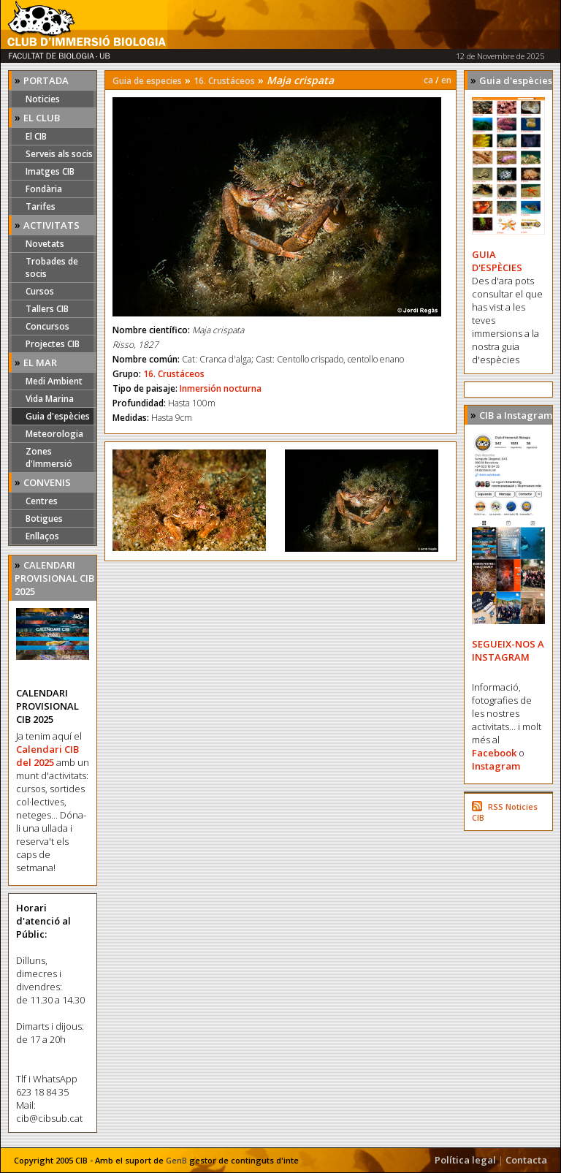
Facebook (494, 752)
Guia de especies (147, 81)
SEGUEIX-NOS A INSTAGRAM (508, 650)
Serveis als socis (59, 154)
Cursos (40, 291)
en (446, 80)
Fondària (44, 189)
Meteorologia (54, 434)
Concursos (47, 326)
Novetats (45, 244)
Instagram (496, 765)
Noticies (43, 99)
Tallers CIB (47, 309)
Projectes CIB (53, 344)
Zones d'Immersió (49, 457)
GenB (176, 1160)
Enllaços (42, 536)
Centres (42, 501)
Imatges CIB (50, 171)
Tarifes (41, 206)
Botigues (44, 518)
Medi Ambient (54, 381)
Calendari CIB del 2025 (47, 756)
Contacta (526, 1159)
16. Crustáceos (224, 81)
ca (428, 80)
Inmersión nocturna (221, 388)
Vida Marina (50, 398)
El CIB (36, 136)
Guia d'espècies (58, 416)
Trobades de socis (52, 267)
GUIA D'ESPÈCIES (497, 261)
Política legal (465, 1159)
